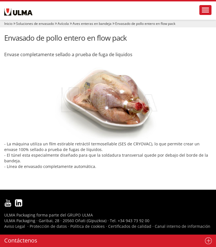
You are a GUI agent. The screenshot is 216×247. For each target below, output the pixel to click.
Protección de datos (48, 226)
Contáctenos (20, 240)
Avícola (63, 23)
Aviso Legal (14, 226)
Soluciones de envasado (35, 23)
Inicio (8, 23)
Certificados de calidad (129, 226)
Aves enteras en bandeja (92, 23)
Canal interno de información (182, 226)
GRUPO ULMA (80, 215)
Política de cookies (87, 226)
